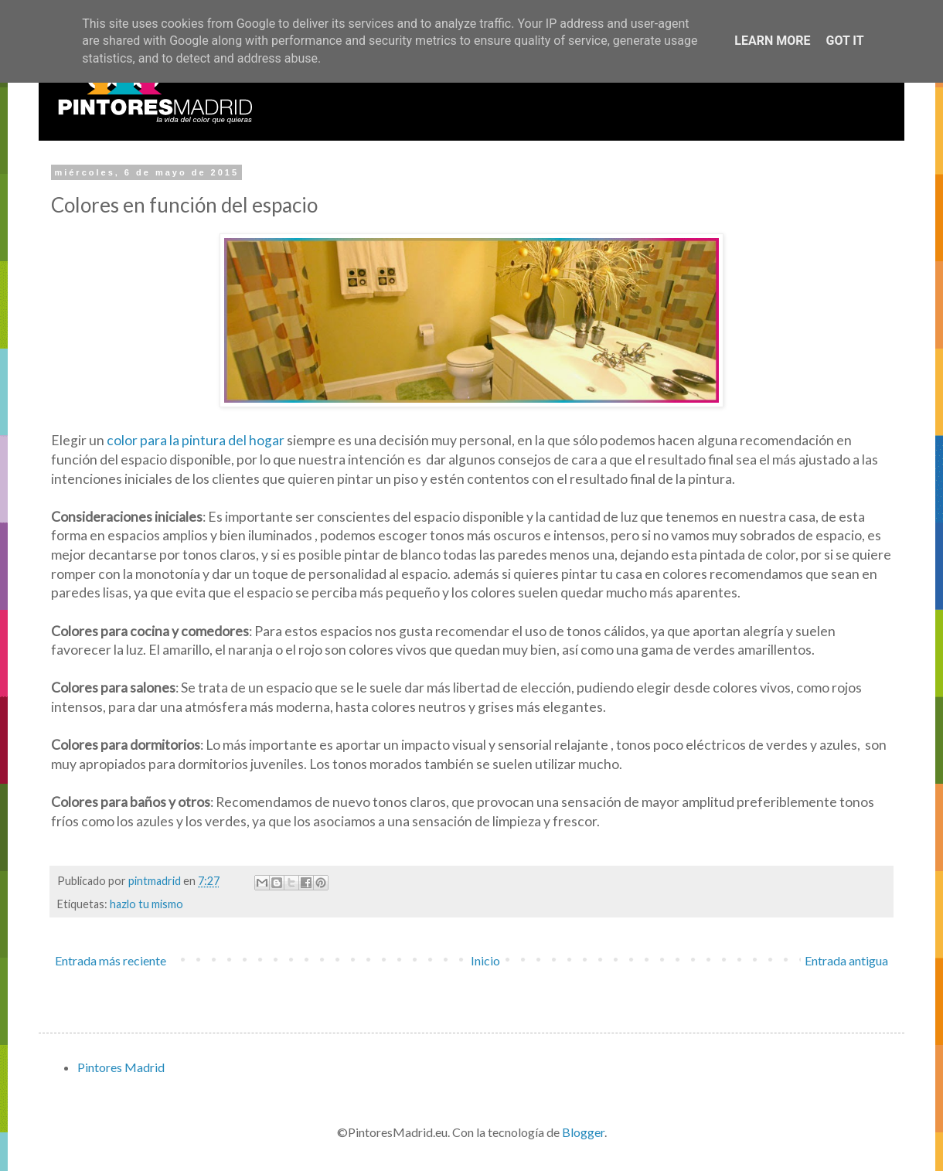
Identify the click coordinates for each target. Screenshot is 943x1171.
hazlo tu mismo (146, 904)
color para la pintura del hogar (197, 440)
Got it (844, 40)
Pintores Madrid (121, 1067)
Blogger (583, 1132)
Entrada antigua (846, 960)
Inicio (485, 960)
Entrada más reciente (110, 960)
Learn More (772, 40)
